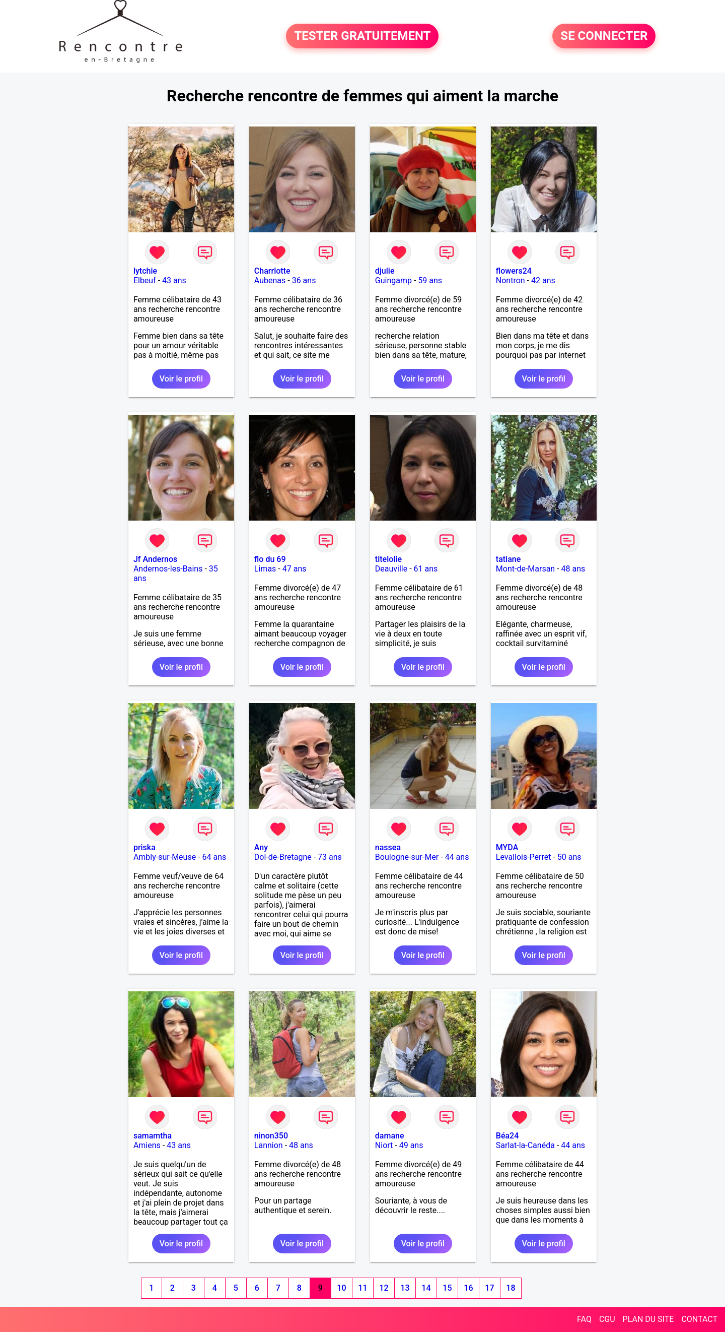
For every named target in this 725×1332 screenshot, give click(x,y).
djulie (385, 271)
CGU (607, 1319)
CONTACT (699, 1319)
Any (261, 847)
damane (389, 1135)
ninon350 (271, 1135)
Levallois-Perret (523, 857)
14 (425, 1288)
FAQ (584, 1319)
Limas (265, 569)
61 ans (426, 569)
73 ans (330, 857)
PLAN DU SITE (648, 1319)
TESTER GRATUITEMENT (362, 36)
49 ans (411, 1145)
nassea (388, 847)
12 (383, 1288)
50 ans (569, 857)
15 (447, 1288)
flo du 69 (270, 559)
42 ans (543, 280)
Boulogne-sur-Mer (407, 857)
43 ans (174, 280)
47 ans (294, 569)
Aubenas (269, 280)
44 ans (457, 857)
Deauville (391, 569)
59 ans (430, 280)
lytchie (145, 271)
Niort (384, 1145)
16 (468, 1288)
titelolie (388, 559)
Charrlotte (272, 271)
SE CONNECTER (603, 36)
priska (144, 847)
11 (362, 1288)
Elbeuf (144, 280)
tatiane (508, 559)
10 (341, 1288)
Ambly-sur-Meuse (164, 857)
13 (404, 1288)
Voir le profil (181, 379)
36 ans (304, 280)
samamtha (152, 1135)
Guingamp (393, 280)
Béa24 (507, 1135)
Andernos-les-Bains (168, 569)
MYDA (507, 847)
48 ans (573, 569)
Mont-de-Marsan (525, 569)
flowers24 (514, 271)
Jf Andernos (155, 559)
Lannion (268, 1145)
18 (510, 1288)
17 (489, 1288)
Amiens (147, 1145)
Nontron (510, 280)
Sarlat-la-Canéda (525, 1145)
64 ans (214, 857)
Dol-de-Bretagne (283, 857)
